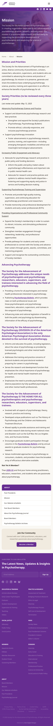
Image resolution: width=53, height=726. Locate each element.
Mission (7, 498)
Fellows (4, 652)
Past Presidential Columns (37, 631)
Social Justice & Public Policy (37, 673)
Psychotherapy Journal (9, 697)
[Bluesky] (19, 582)
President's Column (35, 635)
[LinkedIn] (11, 582)
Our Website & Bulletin (12, 503)
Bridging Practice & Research (38, 597)
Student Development (9, 604)
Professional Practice (35, 666)
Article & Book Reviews (9, 593)
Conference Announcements (38, 628)
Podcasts (5, 600)
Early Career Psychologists (11, 597)
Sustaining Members (9, 663)
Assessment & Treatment (36, 593)
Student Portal (7, 659)
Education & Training (35, 655)
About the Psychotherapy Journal (16, 513)
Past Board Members (12, 508)
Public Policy (6, 628)
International (32, 659)
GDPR (44, 707)
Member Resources (8, 655)
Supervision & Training (9, 607)
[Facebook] (3, 582)
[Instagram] (7, 582)
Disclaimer (21, 711)
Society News (32, 624)
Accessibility (44, 709)
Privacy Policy (8, 707)
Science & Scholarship (35, 670)
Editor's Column (33, 639)
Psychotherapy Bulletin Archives (16, 523)
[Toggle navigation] (49, 3)
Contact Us (32, 711)
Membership (32, 663)
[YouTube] (15, 582)
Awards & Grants (7, 648)
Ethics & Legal (33, 600)
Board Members (10, 518)
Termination (32, 615)
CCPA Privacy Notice (8, 709)
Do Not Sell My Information (27, 709)
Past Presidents (10, 493)
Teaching (5, 611)
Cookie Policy (34, 707)
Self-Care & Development (37, 611)
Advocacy (5, 624)
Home (4, 56)
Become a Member (26, 544)
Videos (4, 615)
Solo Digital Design (30, 723)
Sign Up (45, 574)
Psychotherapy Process (36, 607)
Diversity (31, 604)
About (11, 56)
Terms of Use (21, 707)
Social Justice (6, 631)
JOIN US (10, 470)
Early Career (32, 652)
